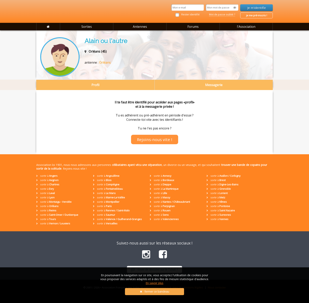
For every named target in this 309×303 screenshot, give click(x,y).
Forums (193, 26)
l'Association (246, 26)
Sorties (86, 26)
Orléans (105, 62)
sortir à (47, 176)
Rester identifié (190, 14)
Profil (95, 85)
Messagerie (213, 85)
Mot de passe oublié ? (222, 14)
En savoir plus (154, 283)
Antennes (140, 26)
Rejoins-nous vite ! (154, 139)
